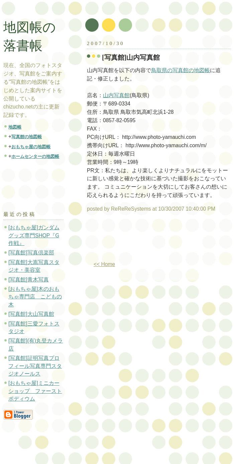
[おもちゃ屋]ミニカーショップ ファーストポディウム (35, 391)
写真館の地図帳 (26, 136)
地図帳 (14, 127)
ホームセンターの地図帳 (35, 156)
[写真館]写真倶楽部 (31, 252)
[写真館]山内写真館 (131, 57)
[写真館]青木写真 (28, 279)
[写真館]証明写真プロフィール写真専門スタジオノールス (35, 366)
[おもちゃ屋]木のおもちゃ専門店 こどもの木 (35, 296)
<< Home (104, 264)
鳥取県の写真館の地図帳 (180, 70)
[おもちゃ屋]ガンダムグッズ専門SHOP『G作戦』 (34, 235)
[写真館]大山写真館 (31, 314)
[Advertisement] (116, 239)
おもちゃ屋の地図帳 (30, 146)
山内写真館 (116, 95)
